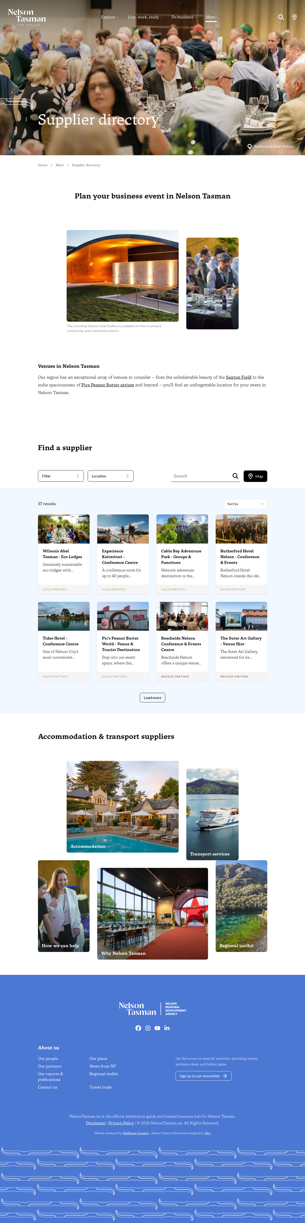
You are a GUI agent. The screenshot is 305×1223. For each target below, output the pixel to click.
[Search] (281, 17)
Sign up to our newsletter (204, 1076)
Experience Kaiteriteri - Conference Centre (120, 557)
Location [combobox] (110, 476)
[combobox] (245, 504)
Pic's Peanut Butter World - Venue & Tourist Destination (121, 644)
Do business (182, 17)
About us (48, 1048)
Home (43, 165)
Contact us (47, 1087)
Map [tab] (255, 476)
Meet (210, 17)
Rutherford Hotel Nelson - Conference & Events (239, 557)
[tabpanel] (152, 601)
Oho (207, 1133)
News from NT (103, 1066)
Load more (152, 697)
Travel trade (101, 1087)
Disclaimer (96, 1123)
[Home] (23, 17)
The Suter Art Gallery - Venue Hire (241, 641)
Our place (98, 1058)
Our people (48, 1058)
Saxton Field (238, 377)
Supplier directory (86, 165)
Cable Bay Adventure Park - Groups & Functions (181, 557)
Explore (108, 17)
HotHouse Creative (136, 1133)
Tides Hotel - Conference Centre (61, 641)
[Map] (294, 17)
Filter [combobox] (61, 476)
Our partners (50, 1066)
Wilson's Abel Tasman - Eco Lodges (62, 554)
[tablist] (255, 476)
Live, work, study (143, 17)
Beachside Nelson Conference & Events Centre (181, 644)
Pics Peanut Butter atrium (107, 385)
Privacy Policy (121, 1123)
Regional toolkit (104, 1074)
